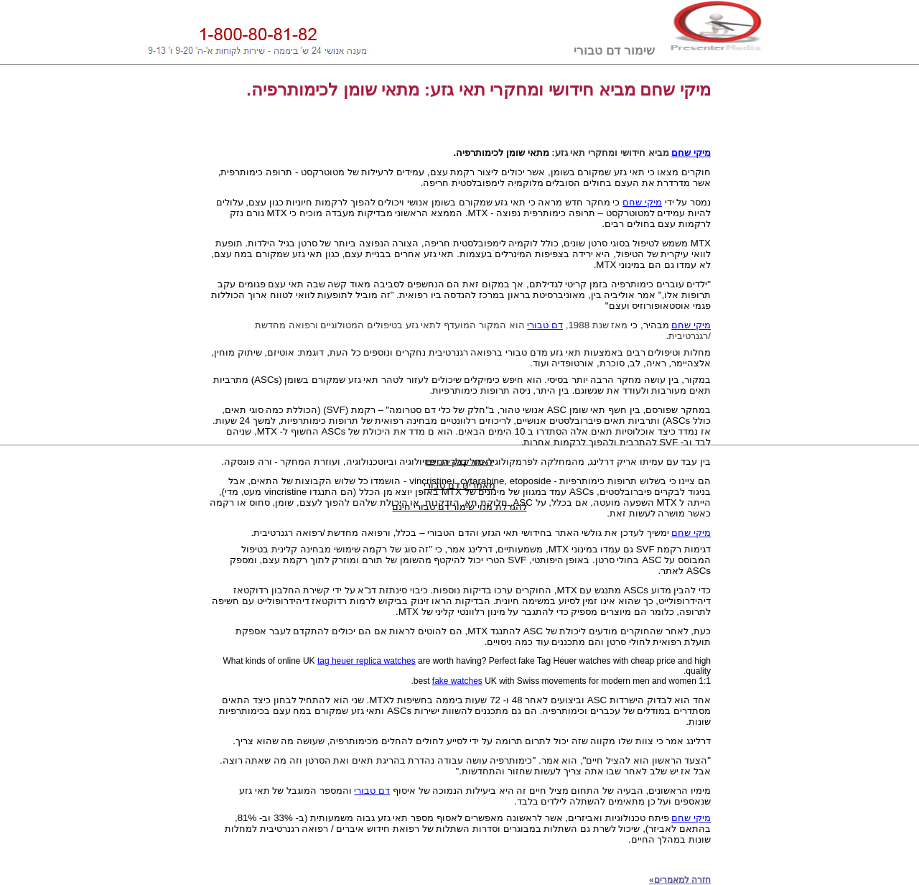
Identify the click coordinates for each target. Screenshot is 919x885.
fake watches (457, 681)
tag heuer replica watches (366, 661)
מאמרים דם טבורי (459, 485)
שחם (681, 325)
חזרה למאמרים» (680, 880)
